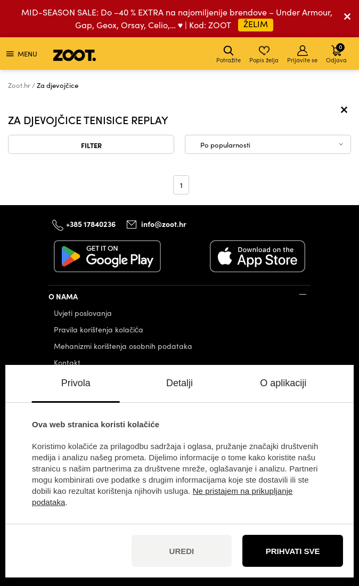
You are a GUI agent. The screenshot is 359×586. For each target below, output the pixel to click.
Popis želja (264, 54)
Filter (91, 145)
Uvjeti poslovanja (83, 313)
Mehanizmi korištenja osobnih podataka (123, 346)
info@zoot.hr (163, 223)
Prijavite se (302, 54)
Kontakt (67, 362)
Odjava (336, 53)
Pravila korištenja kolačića (98, 329)
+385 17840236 (91, 223)
